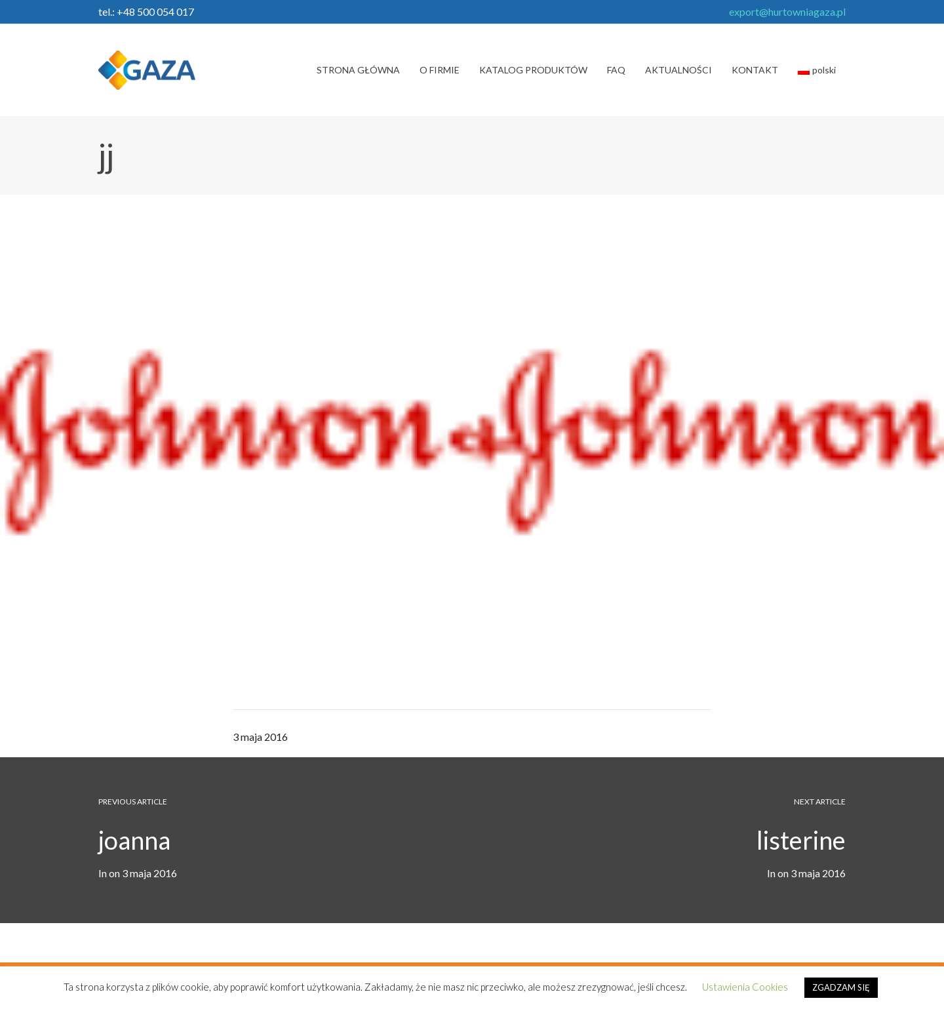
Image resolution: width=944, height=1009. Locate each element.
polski (817, 69)
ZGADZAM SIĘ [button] (841, 987)
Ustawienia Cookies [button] (745, 987)
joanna (134, 840)
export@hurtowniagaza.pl (787, 11)
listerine (801, 840)
